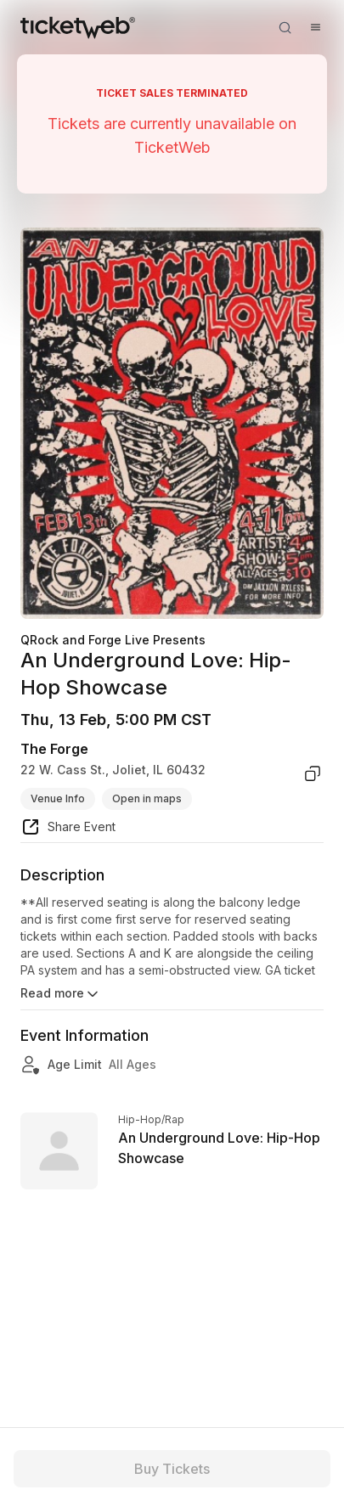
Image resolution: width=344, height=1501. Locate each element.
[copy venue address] (313, 773)
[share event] (68, 829)
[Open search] (284, 27)
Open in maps (147, 798)
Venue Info (58, 798)
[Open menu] (315, 27)
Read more (60, 994)
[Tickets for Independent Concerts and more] (77, 27)
